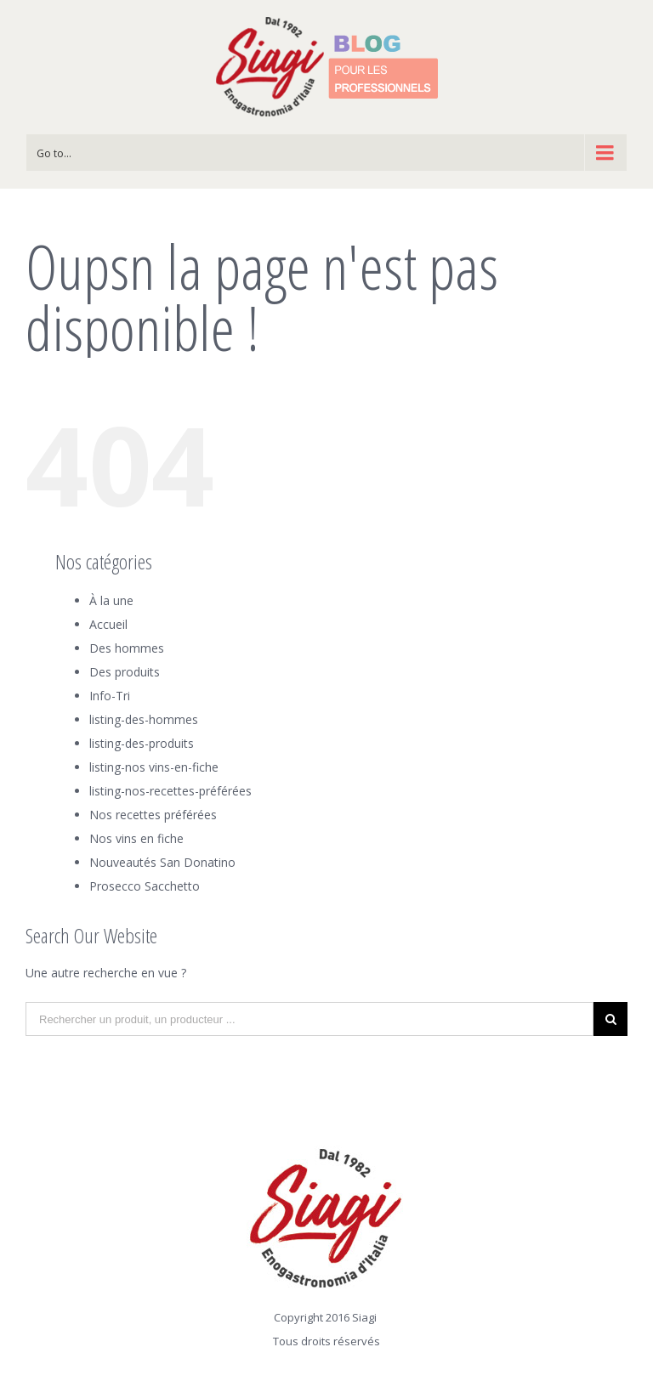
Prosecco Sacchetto (144, 886)
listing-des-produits (141, 743)
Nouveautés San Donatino (162, 862)
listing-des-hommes (143, 719)
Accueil (108, 624)
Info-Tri (109, 696)
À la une (111, 600)
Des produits (124, 672)
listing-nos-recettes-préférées (170, 791)
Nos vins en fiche (136, 838)
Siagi (364, 1317)
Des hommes (126, 648)
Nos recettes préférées (153, 815)
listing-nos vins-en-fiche (154, 767)
